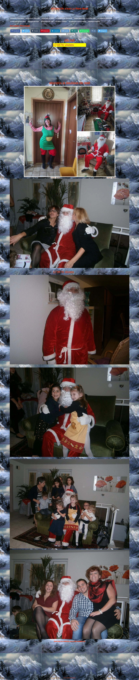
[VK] (93, 30)
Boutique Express (94, 21)
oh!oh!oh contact (61, 21)
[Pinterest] (45, 30)
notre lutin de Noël (48, 18)
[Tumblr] (35, 30)
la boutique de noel (47, 21)
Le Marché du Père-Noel (18, 21)
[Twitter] (26, 30)
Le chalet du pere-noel (105, 18)
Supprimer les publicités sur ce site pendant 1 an (69, 641)
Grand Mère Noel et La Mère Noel (85, 18)
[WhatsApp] (84, 30)
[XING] (74, 30)
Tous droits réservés (69, 677)
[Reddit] (65, 30)
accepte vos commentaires (77, 21)
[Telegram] (102, 30)
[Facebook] (15, 30)
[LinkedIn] (55, 30)
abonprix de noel (33, 21)
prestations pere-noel (33, 18)
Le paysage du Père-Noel (64, 18)
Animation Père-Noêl (17, 18)
